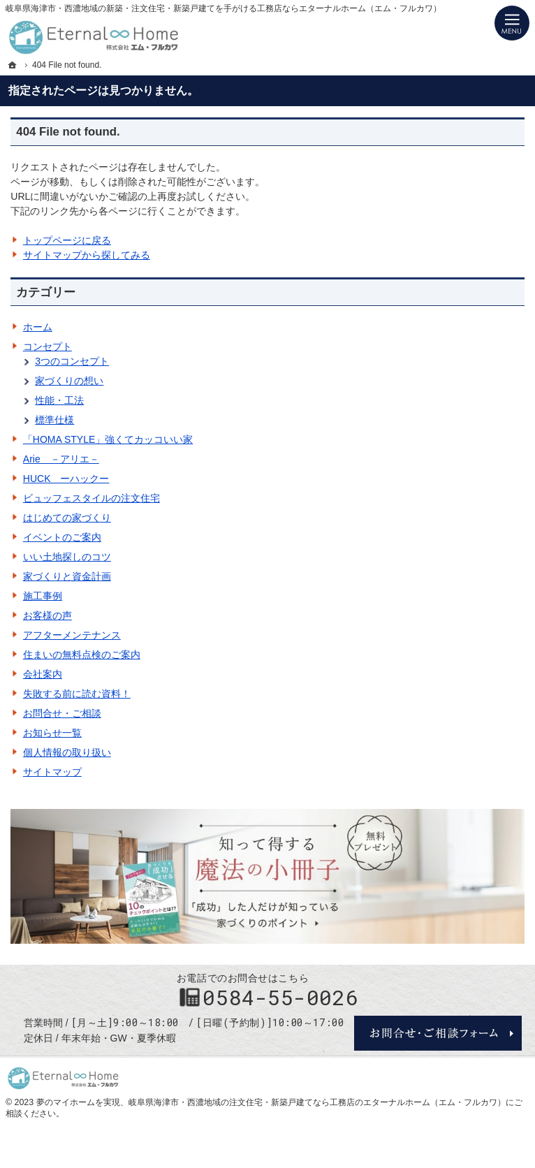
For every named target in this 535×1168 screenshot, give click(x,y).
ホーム (37, 327)
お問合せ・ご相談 (62, 713)
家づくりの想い (69, 380)
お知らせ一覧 (52, 732)
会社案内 (42, 674)
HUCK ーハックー (66, 478)
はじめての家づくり (67, 517)
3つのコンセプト (72, 361)
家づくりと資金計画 (67, 576)
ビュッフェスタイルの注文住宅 (91, 498)
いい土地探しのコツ (67, 556)
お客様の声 (47, 615)
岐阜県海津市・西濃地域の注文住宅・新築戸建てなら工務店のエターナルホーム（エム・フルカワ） (317, 1102)
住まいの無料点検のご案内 (81, 654)
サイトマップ (52, 772)
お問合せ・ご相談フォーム (438, 1033)
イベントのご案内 (62, 537)
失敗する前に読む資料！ (77, 693)
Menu (511, 23)
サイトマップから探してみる (86, 255)
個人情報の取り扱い (67, 752)
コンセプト (47, 346)
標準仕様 (54, 419)
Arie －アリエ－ (61, 459)
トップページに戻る (67, 240)
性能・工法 (59, 400)
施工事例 (42, 595)
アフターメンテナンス (72, 635)
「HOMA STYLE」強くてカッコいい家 (108, 439)
